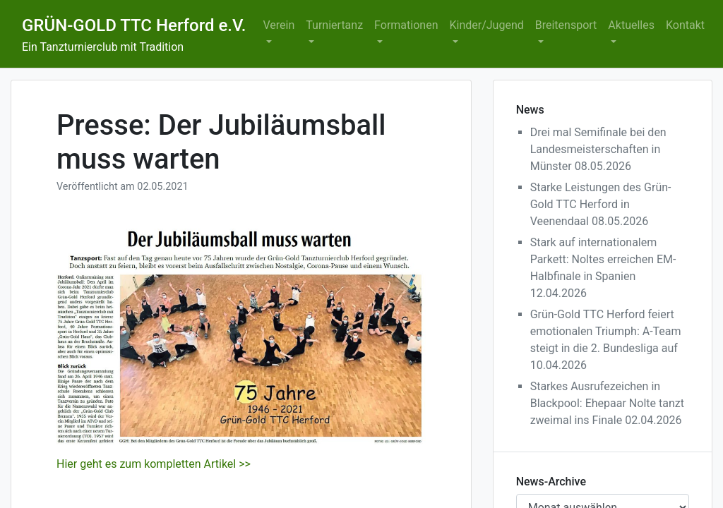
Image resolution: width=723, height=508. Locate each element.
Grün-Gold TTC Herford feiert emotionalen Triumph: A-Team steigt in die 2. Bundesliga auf (605, 331)
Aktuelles (631, 25)
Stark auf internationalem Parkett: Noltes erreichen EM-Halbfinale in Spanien (603, 259)
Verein (279, 25)
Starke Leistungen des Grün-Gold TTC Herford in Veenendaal (600, 204)
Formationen (406, 25)
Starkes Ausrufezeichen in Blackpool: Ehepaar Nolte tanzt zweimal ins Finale (607, 403)
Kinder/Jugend (486, 25)
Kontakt (685, 25)
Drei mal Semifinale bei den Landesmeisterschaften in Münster (598, 149)
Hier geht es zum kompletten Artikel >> (153, 464)
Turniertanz (334, 25)
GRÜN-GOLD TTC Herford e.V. (134, 25)
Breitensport (566, 25)
